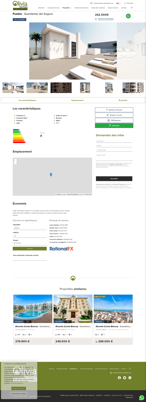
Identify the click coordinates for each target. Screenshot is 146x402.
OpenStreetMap (72, 194)
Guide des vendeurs (98, 8)
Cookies (107, 395)
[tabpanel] (32, 319)
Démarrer (41, 8)
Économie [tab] (123, 100)
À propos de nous (53, 8)
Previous (18, 51)
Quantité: (16, 225)
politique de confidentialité (116, 164)
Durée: (15, 240)
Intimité (99, 395)
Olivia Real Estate (20, 5)
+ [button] (14, 160)
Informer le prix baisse (106, 19)
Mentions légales (87, 395)
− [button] (14, 163)
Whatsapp (114, 125)
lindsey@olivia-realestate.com (101, 3)
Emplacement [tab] (77, 100)
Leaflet (58, 194)
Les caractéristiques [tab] (27, 100)
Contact (123, 8)
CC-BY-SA (87, 194)
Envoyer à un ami (114, 115)
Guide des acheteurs (81, 8)
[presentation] (106, 172)
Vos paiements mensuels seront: (26, 255)
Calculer (30, 249)
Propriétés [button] (66, 8)
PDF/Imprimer (114, 120)
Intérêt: (16, 232)
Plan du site (117, 395)
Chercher (128, 3)
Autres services (113, 8)
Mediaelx (129, 397)
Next (128, 51)
